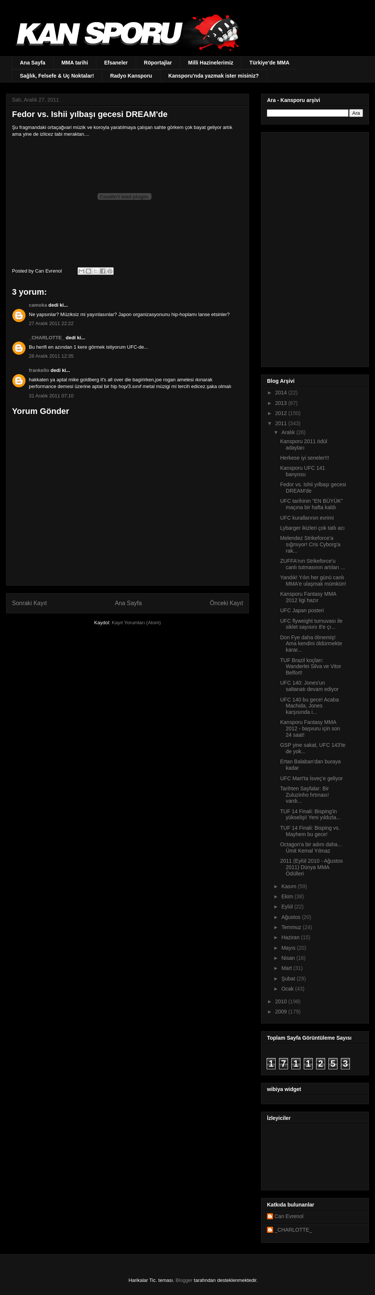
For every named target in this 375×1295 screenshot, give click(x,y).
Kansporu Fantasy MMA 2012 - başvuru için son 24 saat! (310, 728)
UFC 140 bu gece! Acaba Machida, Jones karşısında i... (309, 706)
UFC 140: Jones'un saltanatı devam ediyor (309, 686)
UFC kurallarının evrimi (307, 518)
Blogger (184, 1280)
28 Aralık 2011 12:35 (51, 356)
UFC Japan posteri (302, 610)
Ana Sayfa (32, 63)
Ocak (288, 989)
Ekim (287, 896)
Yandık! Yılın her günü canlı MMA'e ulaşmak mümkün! (313, 580)
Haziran (291, 937)
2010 (281, 1001)
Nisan (288, 958)
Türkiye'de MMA (269, 63)
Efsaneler (116, 63)
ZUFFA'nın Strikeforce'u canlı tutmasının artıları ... (312, 564)
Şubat (288, 979)
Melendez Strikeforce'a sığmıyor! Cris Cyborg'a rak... (310, 544)
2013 (281, 403)
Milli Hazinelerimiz (210, 63)
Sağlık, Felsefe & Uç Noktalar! (57, 76)
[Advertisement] (303, 247)
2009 (281, 1012)
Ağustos (291, 917)
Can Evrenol (288, 1216)
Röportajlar (158, 63)
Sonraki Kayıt (29, 603)
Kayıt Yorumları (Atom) (136, 622)
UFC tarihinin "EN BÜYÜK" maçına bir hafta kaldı (311, 504)
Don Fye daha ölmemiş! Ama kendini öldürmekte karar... (311, 643)
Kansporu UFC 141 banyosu (302, 471)
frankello (39, 370)
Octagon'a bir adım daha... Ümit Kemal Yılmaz (311, 847)
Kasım (289, 886)
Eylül (287, 907)
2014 (281, 393)
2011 (281, 423)
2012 (281, 413)
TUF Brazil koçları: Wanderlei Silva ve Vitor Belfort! (310, 666)
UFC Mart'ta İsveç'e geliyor (311, 778)
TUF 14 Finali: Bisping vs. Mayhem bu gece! (310, 831)
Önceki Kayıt (226, 603)
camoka (38, 305)
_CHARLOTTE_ (46, 337)
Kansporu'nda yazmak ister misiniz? (213, 76)
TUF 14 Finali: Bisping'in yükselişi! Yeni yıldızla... (310, 814)
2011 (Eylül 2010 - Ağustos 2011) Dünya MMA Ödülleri (311, 867)
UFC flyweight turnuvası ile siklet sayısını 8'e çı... (311, 624)
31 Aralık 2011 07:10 (51, 396)
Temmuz (292, 927)
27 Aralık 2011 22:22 (51, 323)
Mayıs (289, 948)
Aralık (288, 432)
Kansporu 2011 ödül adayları (303, 444)
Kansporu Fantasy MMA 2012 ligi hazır (308, 597)
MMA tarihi (75, 63)
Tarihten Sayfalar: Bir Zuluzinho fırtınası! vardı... (304, 794)
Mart (287, 968)
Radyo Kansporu (131, 76)
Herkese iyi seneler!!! (304, 458)
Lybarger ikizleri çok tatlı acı (312, 528)
